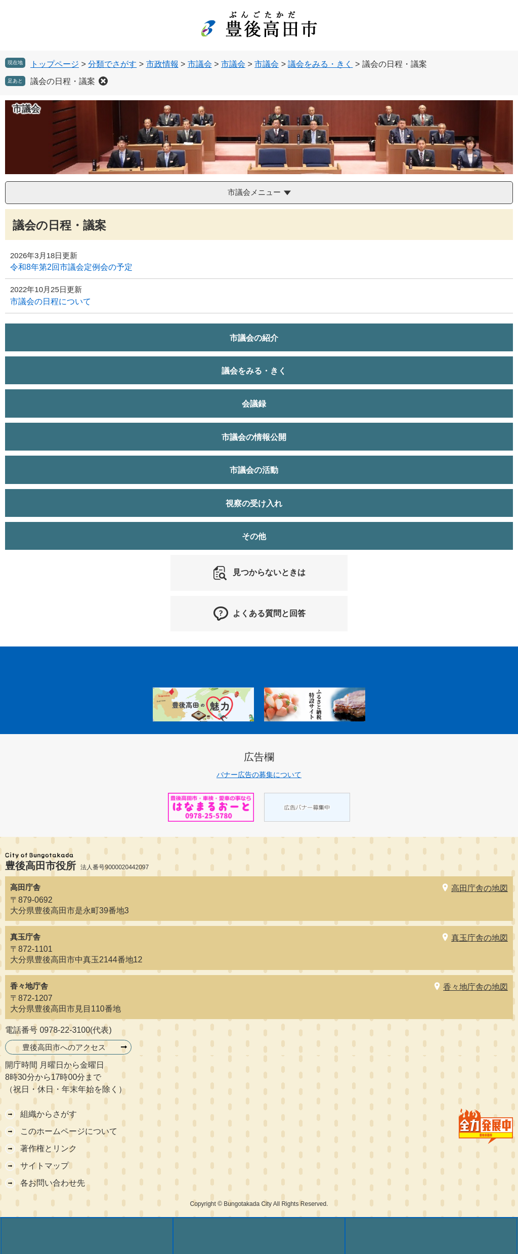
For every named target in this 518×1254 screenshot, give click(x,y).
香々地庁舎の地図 (475, 987)
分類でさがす (112, 64)
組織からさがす (48, 1114)
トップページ (54, 64)
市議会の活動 (254, 470)
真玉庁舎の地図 (479, 938)
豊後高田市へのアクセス (64, 1047)
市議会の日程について (50, 301)
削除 (103, 81)
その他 (254, 536)
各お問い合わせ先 (52, 1183)
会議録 (254, 403)
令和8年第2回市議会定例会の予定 (71, 267)
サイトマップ (44, 1165)
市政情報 (162, 64)
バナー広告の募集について (259, 775)
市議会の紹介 (254, 338)
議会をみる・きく (320, 64)
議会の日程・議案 (62, 81)
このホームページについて (68, 1131)
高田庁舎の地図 (479, 888)
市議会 (200, 64)
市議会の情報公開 (254, 437)
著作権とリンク (48, 1148)
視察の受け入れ (254, 503)
